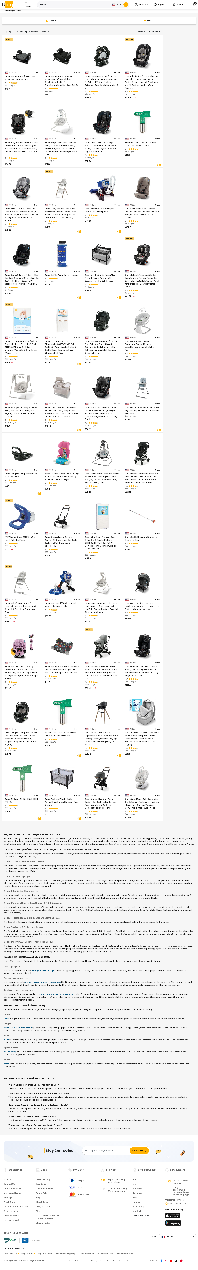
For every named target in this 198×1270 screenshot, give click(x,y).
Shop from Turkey (125, 1253)
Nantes (136, 1202)
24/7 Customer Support (180, 1182)
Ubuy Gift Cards (44, 1206)
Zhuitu (7, 1063)
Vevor (6, 1018)
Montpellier (138, 1211)
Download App (43, 1179)
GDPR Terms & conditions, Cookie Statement (48, 1217)
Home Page (9, 10)
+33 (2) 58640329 (177, 1203)
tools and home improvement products (56, 994)
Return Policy (42, 1193)
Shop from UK (27, 1253)
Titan (6, 1039)
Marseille (137, 1188)
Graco (36, 72)
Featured (153, 31)
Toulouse (137, 1193)
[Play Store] (173, 1223)
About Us (8, 1179)
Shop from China (105, 1253)
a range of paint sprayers (43, 970)
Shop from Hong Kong (65, 1253)
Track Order (10, 1202)
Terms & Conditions (78, 1261)
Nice (135, 1197)
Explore (28, 4)
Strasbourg (138, 1206)
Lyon (135, 1184)
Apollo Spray (10, 1051)
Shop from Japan (44, 1253)
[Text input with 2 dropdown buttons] (74, 4)
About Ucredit (43, 1202)
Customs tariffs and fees (16, 1206)
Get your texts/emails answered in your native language (181, 1191)
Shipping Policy (11, 1211)
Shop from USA (10, 1253)
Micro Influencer (11, 1215)
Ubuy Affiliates (43, 1223)
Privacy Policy (97, 1261)
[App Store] (173, 1216)
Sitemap (8, 1197)
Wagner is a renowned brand (18, 1027)
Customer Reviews (45, 1188)
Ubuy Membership (12, 1220)
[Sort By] (50, 20)
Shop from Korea (86, 1253)
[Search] (125, 4)
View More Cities (141, 1215)
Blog (38, 1211)
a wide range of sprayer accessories (43, 982)
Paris (135, 1179)
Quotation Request (13, 1188)
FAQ (38, 1197)
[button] (141, 4)
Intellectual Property (14, 1193)
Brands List (41, 1184)
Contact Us (9, 1184)
